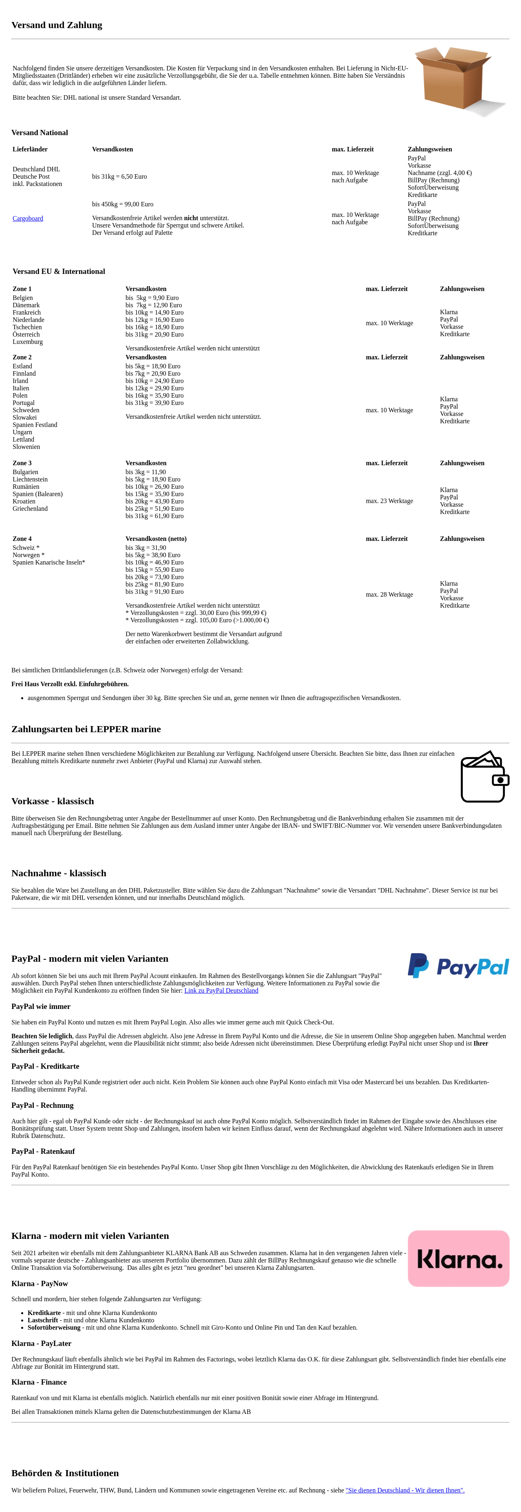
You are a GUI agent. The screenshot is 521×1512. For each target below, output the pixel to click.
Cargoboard (28, 218)
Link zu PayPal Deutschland (221, 990)
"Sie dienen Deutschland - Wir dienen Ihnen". (405, 1490)
